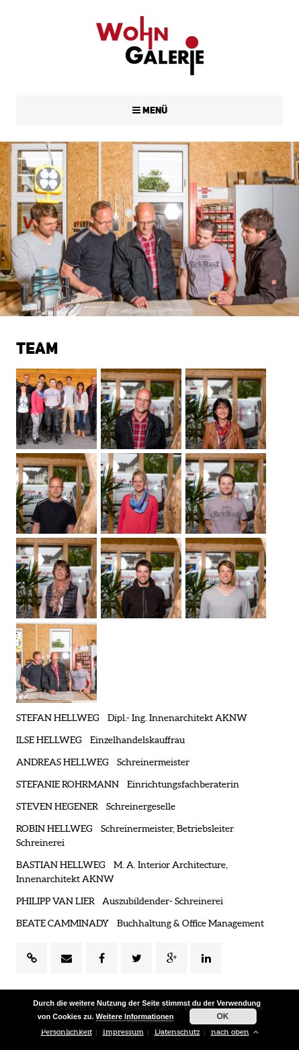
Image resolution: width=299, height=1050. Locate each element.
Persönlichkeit (66, 1031)
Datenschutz (177, 1031)
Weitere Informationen (135, 1016)
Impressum (123, 1031)
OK (223, 1016)
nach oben (235, 1031)
